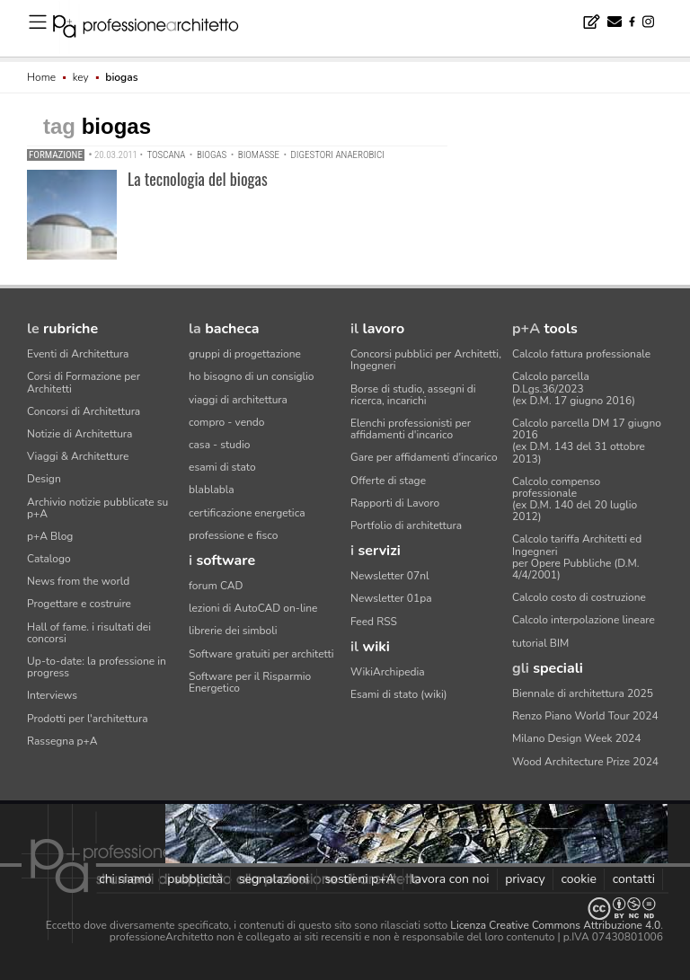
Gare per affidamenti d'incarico (424, 457)
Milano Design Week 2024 (576, 738)
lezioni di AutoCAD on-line (253, 608)
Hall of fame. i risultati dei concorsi (89, 633)
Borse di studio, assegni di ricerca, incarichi (413, 395)
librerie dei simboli (233, 630)
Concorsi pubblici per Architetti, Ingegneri (425, 360)
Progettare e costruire (79, 603)
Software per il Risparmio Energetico (250, 682)
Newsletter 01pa (391, 598)
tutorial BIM (540, 643)
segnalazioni (274, 878)
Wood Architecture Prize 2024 (585, 762)
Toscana (165, 155)
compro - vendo (227, 422)
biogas (211, 155)
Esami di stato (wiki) (398, 694)
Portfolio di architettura (406, 525)
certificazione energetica (247, 513)
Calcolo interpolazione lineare (583, 620)
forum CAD (216, 585)
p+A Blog (50, 536)
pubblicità (195, 878)
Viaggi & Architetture (77, 456)
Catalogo (49, 559)
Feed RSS (373, 621)
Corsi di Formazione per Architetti (83, 382)
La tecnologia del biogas (198, 178)
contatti (634, 878)
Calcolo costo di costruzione (579, 597)
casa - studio (219, 444)
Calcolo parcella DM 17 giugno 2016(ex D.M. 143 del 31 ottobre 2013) (586, 441)
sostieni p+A (359, 878)
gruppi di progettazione (245, 354)
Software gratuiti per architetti (261, 654)
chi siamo (125, 878)
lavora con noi (450, 878)
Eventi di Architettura (77, 354)
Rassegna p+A (62, 741)
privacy (525, 878)
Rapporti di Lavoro (394, 503)
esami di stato (222, 467)
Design (44, 479)
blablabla (211, 489)
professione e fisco (233, 535)
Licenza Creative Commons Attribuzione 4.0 (555, 925)
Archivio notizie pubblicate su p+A (97, 508)
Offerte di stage (388, 480)
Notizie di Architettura (79, 434)
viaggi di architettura (238, 400)
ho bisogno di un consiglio (251, 376)
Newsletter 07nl (389, 576)
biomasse (258, 155)
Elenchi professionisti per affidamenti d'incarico (410, 429)
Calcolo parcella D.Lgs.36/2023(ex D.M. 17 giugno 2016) (573, 388)
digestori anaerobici (338, 155)
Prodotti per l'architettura (87, 718)
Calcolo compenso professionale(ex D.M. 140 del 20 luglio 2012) (574, 499)
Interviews (52, 695)
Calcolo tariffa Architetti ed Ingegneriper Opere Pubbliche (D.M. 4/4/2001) (576, 557)
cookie (579, 878)
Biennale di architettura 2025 (582, 693)
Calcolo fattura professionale (581, 354)
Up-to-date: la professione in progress (96, 667)
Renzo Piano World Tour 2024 (585, 716)
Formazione (56, 155)
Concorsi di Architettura (83, 411)
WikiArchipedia (387, 672)
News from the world (78, 581)
